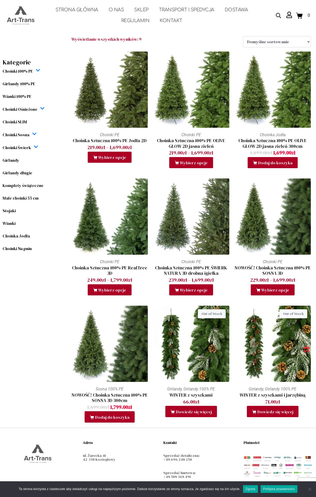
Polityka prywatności (279, 489)
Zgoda (250, 489)
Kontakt (171, 20)
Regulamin (135, 20)
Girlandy (11, 160)
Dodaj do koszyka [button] (275, 163)
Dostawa (236, 9)
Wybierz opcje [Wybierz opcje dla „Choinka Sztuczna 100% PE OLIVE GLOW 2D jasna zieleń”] (194, 163)
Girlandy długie (17, 173)
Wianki (9, 223)
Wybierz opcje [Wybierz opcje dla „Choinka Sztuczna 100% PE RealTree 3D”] (112, 290)
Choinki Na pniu (17, 248)
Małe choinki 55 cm (21, 198)
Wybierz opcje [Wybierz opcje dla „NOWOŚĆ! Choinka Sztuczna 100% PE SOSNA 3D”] (275, 290)
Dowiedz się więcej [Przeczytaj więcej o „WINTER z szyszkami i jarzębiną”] (275, 412)
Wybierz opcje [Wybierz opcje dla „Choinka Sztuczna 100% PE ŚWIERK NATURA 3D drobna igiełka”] (194, 290)
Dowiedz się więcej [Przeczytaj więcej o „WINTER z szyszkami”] (194, 412)
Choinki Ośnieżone (24, 109)
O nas (116, 9)
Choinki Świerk (20, 147)
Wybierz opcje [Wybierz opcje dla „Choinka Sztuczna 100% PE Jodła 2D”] (112, 157)
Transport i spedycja (186, 9)
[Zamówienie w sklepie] (277, 41)
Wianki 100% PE (17, 96)
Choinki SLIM (15, 122)
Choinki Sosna (20, 135)
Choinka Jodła (16, 236)
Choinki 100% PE (21, 71)
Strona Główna (76, 9)
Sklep (141, 9)
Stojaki (9, 210)
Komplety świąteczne (23, 185)
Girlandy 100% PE (19, 84)
